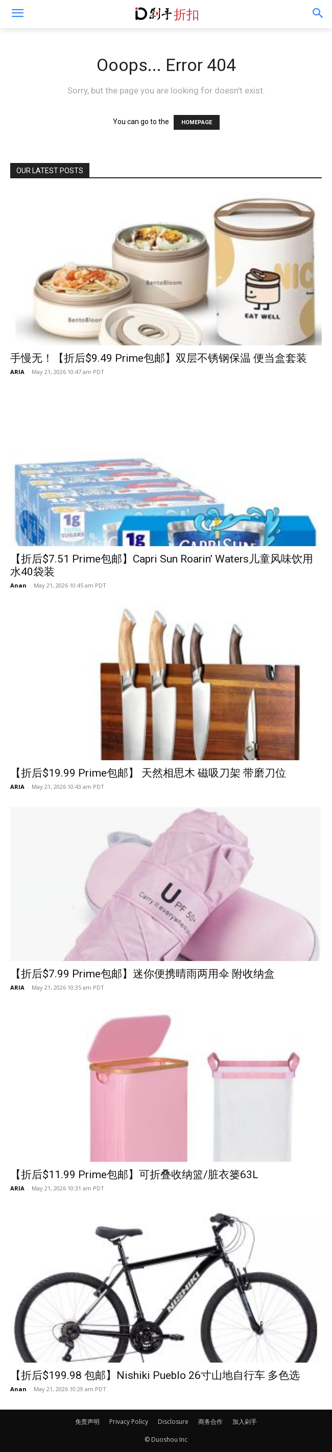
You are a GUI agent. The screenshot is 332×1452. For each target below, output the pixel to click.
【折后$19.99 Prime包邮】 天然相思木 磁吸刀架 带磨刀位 (148, 773)
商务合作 (210, 1421)
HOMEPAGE (196, 122)
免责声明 (87, 1421)
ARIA (17, 372)
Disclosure (173, 1421)
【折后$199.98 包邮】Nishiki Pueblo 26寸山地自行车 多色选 (155, 1375)
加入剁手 (244, 1421)
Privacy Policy (128, 1421)
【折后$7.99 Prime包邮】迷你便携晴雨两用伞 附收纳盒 (142, 974)
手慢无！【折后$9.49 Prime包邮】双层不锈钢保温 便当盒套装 (158, 358)
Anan (18, 585)
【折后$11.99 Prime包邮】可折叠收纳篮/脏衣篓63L (134, 1174)
